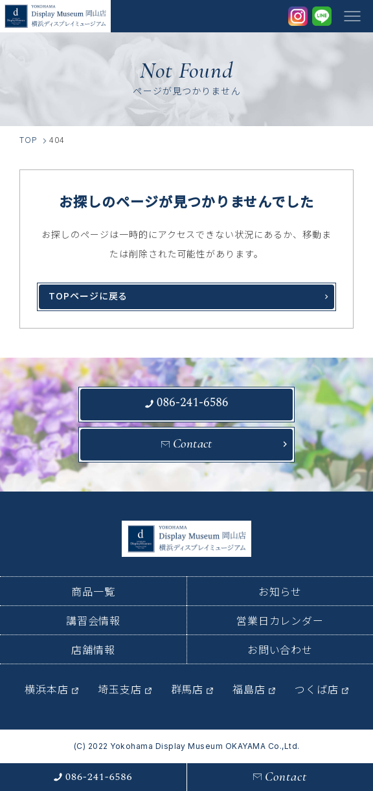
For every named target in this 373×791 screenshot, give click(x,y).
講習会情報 (93, 620)
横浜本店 (47, 689)
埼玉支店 (120, 689)
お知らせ (280, 591)
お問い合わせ (280, 649)
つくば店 (317, 689)
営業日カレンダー (280, 620)
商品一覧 (93, 591)
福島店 (249, 689)
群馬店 (187, 689)
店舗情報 (93, 649)
